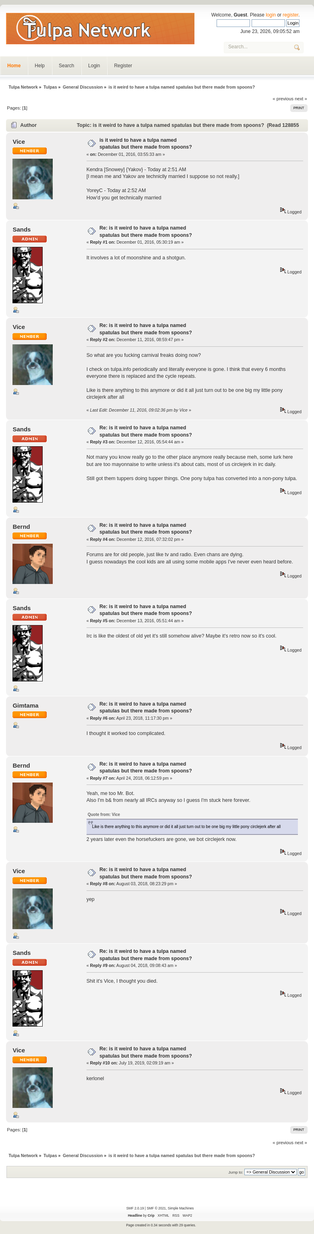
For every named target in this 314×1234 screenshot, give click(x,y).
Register (123, 65)
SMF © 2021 (156, 1208)
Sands (21, 229)
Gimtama (25, 705)
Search (66, 65)
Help (40, 65)
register (290, 15)
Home (14, 65)
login (271, 15)
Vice (18, 141)
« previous (283, 98)
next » (301, 98)
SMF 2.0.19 (135, 1208)
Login (94, 65)
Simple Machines (181, 1208)
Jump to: (235, 1172)
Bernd (21, 526)
